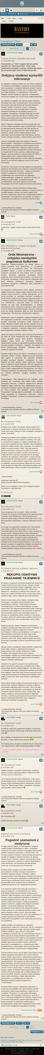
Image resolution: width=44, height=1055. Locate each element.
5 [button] (30, 46)
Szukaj (5, 14)
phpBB (18, 1046)
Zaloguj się (13, 14)
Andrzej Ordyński (12, 50)
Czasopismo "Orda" (11, 38)
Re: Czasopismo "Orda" (11, 219)
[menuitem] (42, 18)
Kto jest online (7, 1035)
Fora (19, 10)
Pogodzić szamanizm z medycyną (15, 831)
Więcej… (3, 10)
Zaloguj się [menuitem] (37, 10)
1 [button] (19, 46)
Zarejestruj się (24, 14)
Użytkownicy (23, 10)
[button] (17, 46)
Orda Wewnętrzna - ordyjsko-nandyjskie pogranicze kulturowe (18, 244)
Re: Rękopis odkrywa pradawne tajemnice (19, 566)
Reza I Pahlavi (11, 715)
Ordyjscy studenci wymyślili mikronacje (18, 56)
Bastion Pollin (11, 10)
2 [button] (22, 46)
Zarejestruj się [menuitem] (41, 10)
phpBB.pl (30, 1050)
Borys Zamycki (11, 413)
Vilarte (37, 200)
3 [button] (24, 46)
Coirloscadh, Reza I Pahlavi (29, 1007)
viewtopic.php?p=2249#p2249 (11, 772)
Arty (18, 1048)
